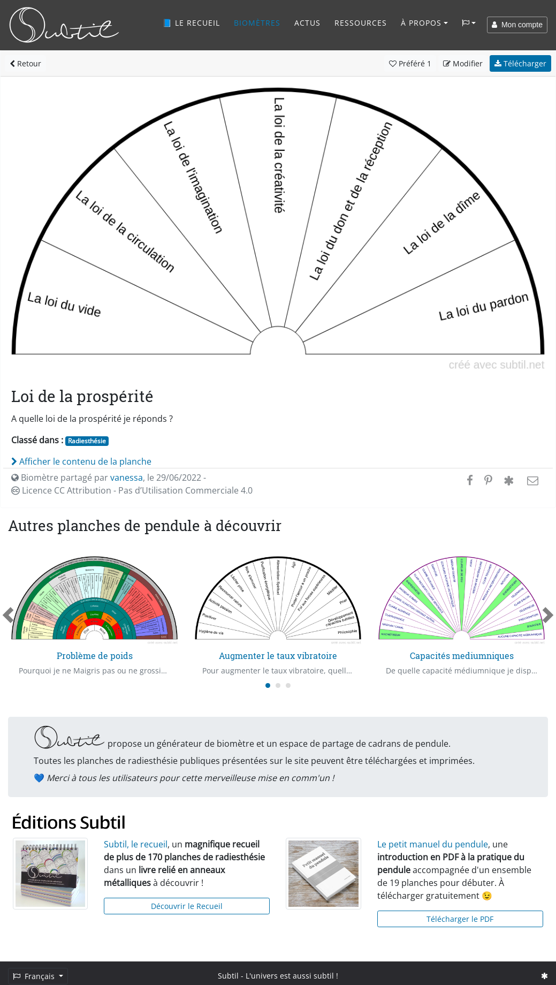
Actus (307, 23)
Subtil (228, 976)
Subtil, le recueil (135, 844)
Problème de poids (95, 655)
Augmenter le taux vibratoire (278, 655)
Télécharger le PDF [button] (459, 919)
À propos (421, 23)
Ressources (360, 23)
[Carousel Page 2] (278, 685)
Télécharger (520, 63)
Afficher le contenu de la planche (81, 461)
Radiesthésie (87, 440)
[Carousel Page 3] (288, 685)
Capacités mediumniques (462, 655)
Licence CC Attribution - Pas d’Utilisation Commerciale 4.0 (132, 490)
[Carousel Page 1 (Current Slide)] (267, 685)
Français (35, 976)
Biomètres (257, 23)
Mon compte (517, 24)
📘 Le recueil (191, 23)
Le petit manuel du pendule (432, 844)
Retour (25, 63)
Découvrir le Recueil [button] (187, 906)
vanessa (126, 477)
